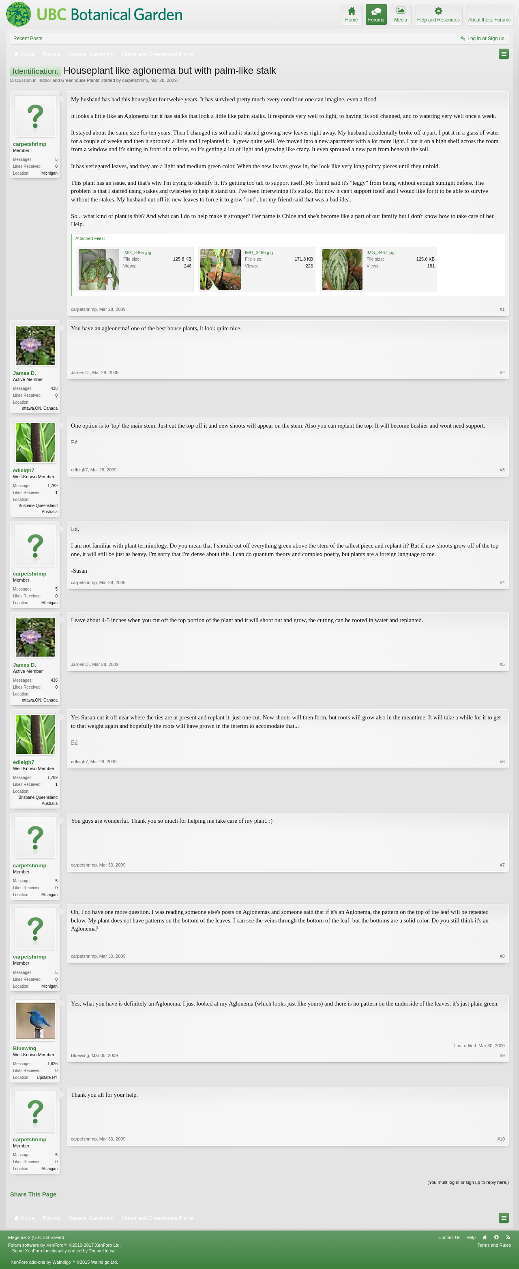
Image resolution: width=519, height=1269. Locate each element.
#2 (502, 407)
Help (471, 1244)
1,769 (52, 486)
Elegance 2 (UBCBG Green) (36, 1244)
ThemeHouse (102, 1258)
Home (484, 1245)
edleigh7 (23, 471)
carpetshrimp (135, 80)
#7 (502, 897)
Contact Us (449, 1244)
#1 (502, 309)
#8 (502, 989)
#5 (502, 701)
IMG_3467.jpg (381, 252)
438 (54, 388)
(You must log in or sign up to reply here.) (468, 1189)
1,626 (52, 1069)
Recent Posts (27, 38)
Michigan (49, 173)
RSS (508, 1245)
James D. (24, 373)
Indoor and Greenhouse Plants (69, 80)
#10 (501, 1174)
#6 (502, 805)
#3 (502, 511)
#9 (502, 1082)
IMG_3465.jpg (137, 252)
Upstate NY (47, 1083)
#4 (502, 603)
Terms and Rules (494, 1252)
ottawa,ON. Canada (40, 408)
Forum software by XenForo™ (64, 1252)
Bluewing (24, 1054)
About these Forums (489, 20)
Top (496, 1245)
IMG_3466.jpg (259, 252)
